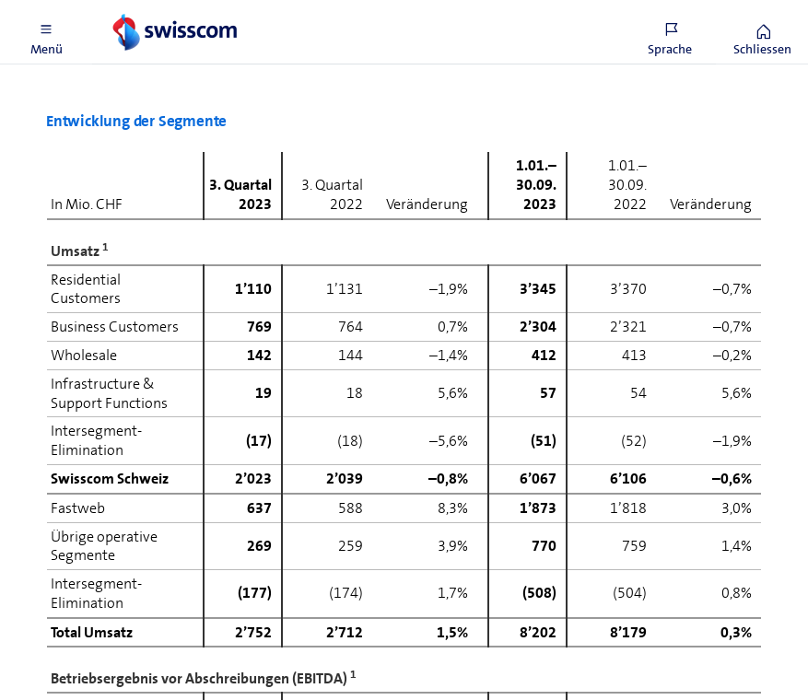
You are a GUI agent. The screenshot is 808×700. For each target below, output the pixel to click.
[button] (46, 32)
